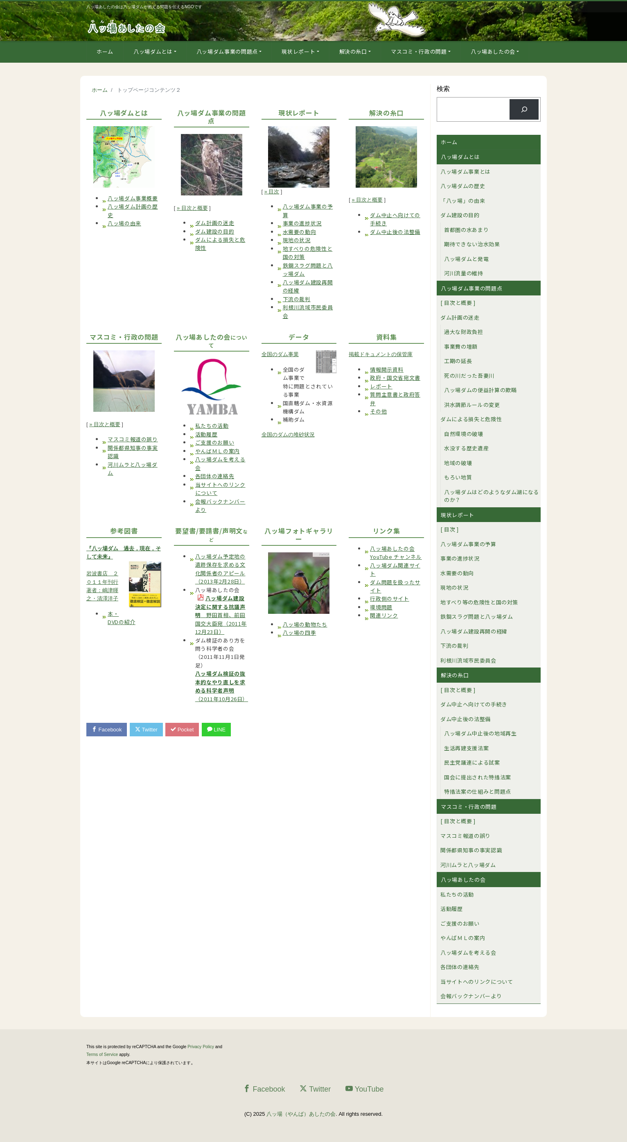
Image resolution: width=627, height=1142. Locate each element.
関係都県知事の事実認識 (471, 850)
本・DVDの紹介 (121, 618)
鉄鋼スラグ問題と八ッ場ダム (476, 616)
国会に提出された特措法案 (477, 777)
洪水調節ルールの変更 (472, 405)
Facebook (107, 730)
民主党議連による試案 (472, 762)
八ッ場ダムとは (153, 51)
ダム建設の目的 (214, 231)
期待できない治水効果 (472, 244)
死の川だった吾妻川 (469, 375)
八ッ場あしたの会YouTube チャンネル (396, 553)
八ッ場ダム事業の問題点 (227, 51)
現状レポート (298, 51)
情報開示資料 (387, 369)
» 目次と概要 (192, 208)
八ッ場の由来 (124, 223)
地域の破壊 (458, 463)
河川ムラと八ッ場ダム (468, 865)
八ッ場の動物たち (305, 624)
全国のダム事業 (280, 354)
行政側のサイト (389, 598)
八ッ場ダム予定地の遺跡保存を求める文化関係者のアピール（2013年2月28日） (220, 568)
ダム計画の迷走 (214, 223)
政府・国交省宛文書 (395, 377)
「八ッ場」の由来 (462, 200)
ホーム (105, 51)
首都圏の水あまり (466, 230)
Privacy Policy (200, 1046)
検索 (443, 88)
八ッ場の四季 (299, 632)
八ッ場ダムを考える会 (468, 952)
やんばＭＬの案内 (217, 451)
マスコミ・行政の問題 (419, 51)
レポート (381, 386)
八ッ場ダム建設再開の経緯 (473, 631)
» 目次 (272, 191)
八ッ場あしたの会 (493, 51)
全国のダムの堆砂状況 (288, 434)
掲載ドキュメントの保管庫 (381, 354)
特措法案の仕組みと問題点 (477, 791)
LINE (216, 730)
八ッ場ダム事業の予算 (468, 544)
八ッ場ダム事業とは (465, 171)
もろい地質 (458, 477)
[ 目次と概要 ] (458, 303)
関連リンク (384, 615)
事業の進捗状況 (302, 223)
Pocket (182, 730)
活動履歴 (206, 434)
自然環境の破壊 (463, 434)
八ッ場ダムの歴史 (462, 186)
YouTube (364, 1089)
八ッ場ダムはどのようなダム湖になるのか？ (491, 496)
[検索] (524, 109)
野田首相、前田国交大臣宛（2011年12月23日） (221, 615)
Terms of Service (102, 1054)
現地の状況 (297, 240)
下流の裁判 (297, 299)
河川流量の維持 (463, 273)
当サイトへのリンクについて (476, 981)
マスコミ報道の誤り (133, 439)
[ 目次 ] (449, 529)
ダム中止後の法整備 (395, 232)
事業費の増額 (461, 346)
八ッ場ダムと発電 (466, 259)
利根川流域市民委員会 (468, 660)
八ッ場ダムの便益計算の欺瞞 (480, 390)
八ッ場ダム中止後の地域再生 (480, 733)
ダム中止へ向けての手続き (473, 704)
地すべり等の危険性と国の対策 (479, 602)
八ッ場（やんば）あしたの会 (301, 1114)
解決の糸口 (353, 51)
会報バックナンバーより (471, 996)
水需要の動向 (299, 232)
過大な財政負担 (463, 332)
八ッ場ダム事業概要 (133, 198)
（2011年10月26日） (221, 686)
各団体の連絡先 (214, 476)
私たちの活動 (212, 425)
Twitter (146, 730)
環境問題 (381, 607)
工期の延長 (458, 361)
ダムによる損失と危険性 (471, 419)
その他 (378, 411)
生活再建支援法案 (466, 748)
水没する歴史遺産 (466, 448)
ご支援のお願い (214, 442)
